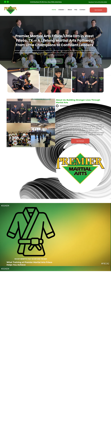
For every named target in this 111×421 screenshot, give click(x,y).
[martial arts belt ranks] (19, 135)
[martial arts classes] (19, 111)
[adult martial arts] (43, 111)
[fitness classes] (43, 135)
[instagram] (8, 2)
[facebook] (5, 2)
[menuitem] (54, 10)
